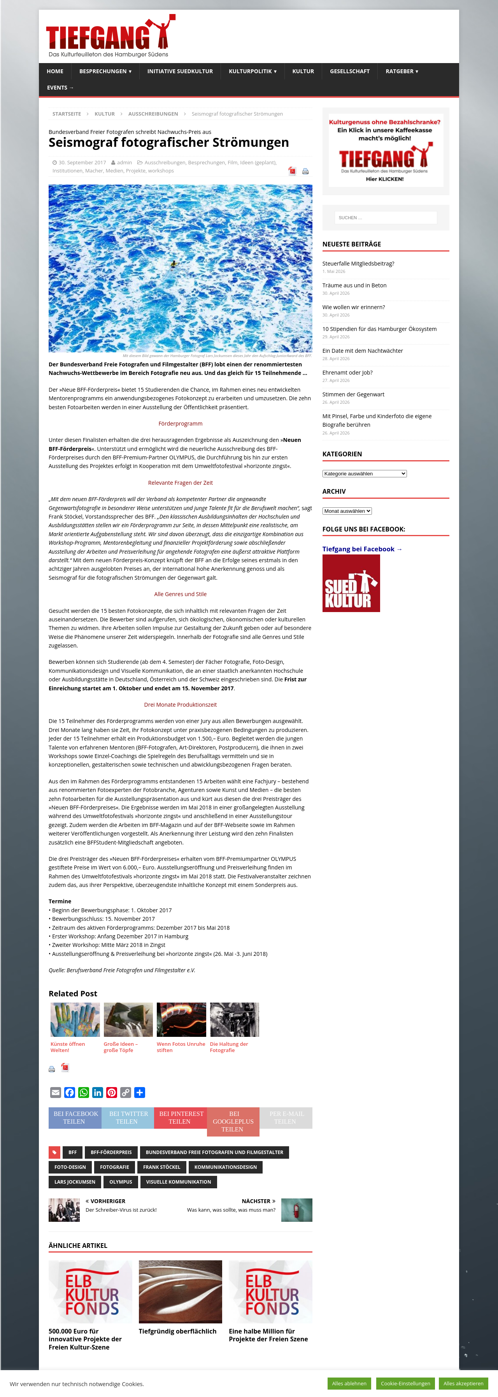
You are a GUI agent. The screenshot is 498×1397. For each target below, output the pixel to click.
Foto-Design (70, 1167)
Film (232, 162)
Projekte (136, 170)
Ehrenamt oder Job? (348, 372)
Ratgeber (399, 71)
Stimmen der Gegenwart (353, 394)
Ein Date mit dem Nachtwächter (363, 350)
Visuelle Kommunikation (178, 1182)
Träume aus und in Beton (355, 285)
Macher (94, 170)
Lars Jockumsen (74, 1182)
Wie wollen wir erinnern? (354, 307)
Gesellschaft (350, 71)
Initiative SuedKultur (180, 71)
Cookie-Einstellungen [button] (405, 1383)
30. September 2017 (82, 162)
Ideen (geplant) (257, 162)
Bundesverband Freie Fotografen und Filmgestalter (214, 1152)
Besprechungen (103, 71)
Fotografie (114, 1167)
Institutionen (67, 170)
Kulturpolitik (250, 71)
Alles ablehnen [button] (349, 1383)
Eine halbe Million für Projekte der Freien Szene (268, 1335)
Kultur (303, 71)
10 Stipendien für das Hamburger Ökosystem (380, 329)
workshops (161, 170)
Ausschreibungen (165, 162)
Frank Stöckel (162, 1167)
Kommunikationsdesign (226, 1167)
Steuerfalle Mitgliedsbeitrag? (359, 263)
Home (55, 71)
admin (124, 162)
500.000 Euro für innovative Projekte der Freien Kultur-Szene (85, 1339)
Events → (60, 87)
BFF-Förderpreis (111, 1152)
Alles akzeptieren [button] (464, 1383)
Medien (115, 170)
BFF (72, 1152)
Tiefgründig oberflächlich (178, 1331)
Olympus (120, 1182)
